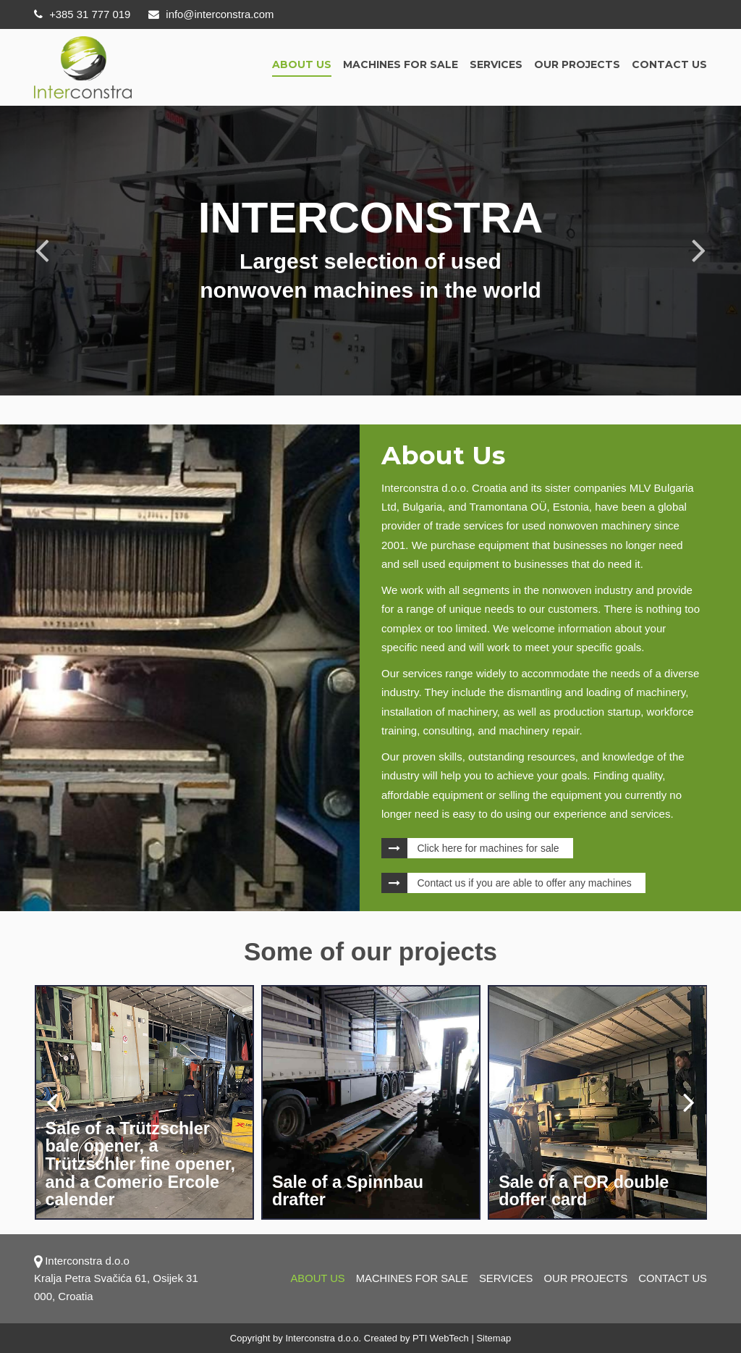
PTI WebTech (440, 1338)
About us (301, 64)
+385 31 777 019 (82, 14)
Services (496, 64)
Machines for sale (400, 64)
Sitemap (493, 1338)
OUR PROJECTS (577, 64)
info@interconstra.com (212, 14)
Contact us (669, 64)
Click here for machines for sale (488, 848)
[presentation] (52, 1102)
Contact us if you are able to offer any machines (525, 883)
